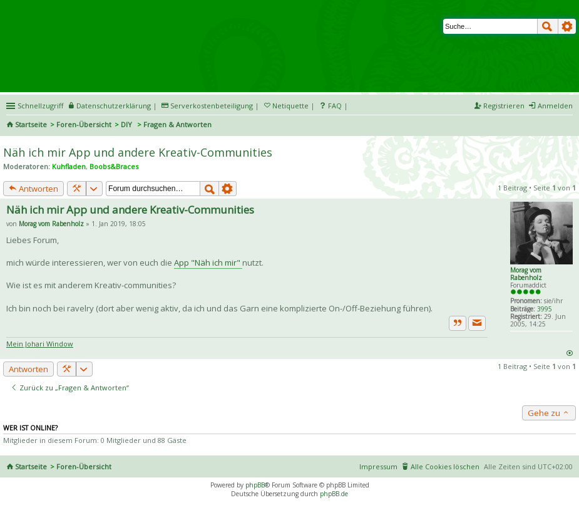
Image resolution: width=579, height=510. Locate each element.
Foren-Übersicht (83, 124)
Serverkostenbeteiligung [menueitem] (211, 105)
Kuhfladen (69, 166)
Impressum (378, 466)
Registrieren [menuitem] (504, 105)
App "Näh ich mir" (208, 262)
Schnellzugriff (40, 105)
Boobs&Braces (114, 166)
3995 (544, 308)
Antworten (33, 188)
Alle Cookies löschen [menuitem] (445, 466)
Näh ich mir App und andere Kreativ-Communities (137, 152)
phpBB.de (334, 493)
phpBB (255, 485)
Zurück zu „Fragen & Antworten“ (70, 387)
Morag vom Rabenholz (526, 274)
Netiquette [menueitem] (290, 105)
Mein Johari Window (39, 343)
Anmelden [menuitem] (555, 105)
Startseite (31, 124)
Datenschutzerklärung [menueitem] (113, 105)
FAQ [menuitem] (335, 105)
